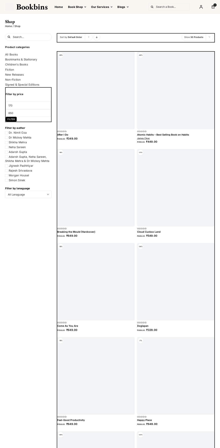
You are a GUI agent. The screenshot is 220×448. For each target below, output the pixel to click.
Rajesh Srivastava (20, 170)
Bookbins (32, 7)
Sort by (71, 37)
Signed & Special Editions (22, 84)
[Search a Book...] (169, 7)
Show (193, 37)
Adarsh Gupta (18, 152)
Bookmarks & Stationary (21, 59)
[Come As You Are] (96, 282)
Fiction (9, 69)
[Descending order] (97, 37)
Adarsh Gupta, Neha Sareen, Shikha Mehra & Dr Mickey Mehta (27, 159)
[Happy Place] (175, 376)
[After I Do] (96, 90)
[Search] (152, 7)
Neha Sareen (17, 147)
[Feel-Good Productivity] (96, 376)
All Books (11, 54)
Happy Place (144, 420)
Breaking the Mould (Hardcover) (76, 231)
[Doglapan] (175, 282)
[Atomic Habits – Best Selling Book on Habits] (175, 90)
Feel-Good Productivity (71, 420)
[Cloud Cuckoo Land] (175, 187)
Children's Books (16, 64)
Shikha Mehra (18, 142)
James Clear (143, 138)
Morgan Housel (19, 175)
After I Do (62, 134)
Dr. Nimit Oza (18, 132)
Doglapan (142, 326)
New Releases (14, 74)
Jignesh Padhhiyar (21, 165)
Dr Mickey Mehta (20, 137)
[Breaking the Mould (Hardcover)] (96, 187)
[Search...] (28, 37)
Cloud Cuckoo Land (149, 231)
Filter (11, 119)
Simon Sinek (17, 180)
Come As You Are (67, 326)
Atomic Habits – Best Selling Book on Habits (163, 134)
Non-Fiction (13, 79)
